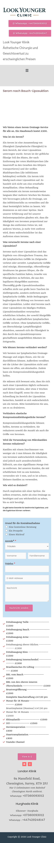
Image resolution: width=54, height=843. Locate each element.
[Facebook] (24, 764)
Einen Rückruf (16, 534)
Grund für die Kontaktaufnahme (22, 523)
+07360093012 (33, 795)
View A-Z (27, 756)
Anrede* (10, 541)
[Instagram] (30, 764)
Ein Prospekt (16, 530)
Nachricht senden (18, 608)
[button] (26, 70)
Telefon (10, 563)
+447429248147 (33, 820)
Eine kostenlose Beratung (22, 527)
